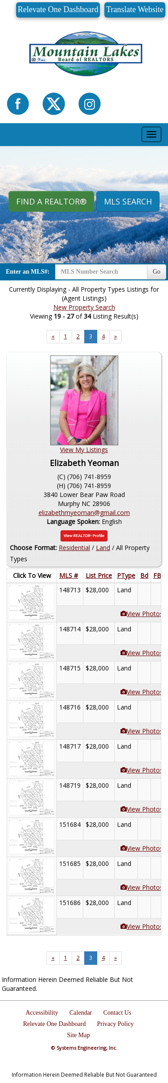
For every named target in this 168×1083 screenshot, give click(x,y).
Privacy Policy (115, 1024)
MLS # (68, 575)
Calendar (80, 1012)
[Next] (53, 336)
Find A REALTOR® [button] (51, 201)
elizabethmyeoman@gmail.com (84, 512)
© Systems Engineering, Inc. (84, 1047)
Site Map (78, 1035)
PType (126, 575)
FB (157, 575)
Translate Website (135, 9)
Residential (74, 547)
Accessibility (42, 1012)
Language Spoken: (74, 521)
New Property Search (84, 307)
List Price (99, 575)
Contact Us (117, 1012)
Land (103, 547)
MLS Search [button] (128, 201)
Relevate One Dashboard (58, 9)
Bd (144, 575)
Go (156, 271)
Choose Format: (33, 547)
